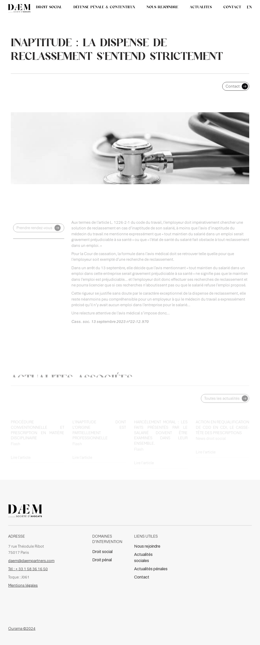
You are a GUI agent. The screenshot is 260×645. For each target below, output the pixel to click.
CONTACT (232, 7)
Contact (141, 577)
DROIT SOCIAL (49, 7)
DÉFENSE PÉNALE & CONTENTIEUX (104, 7)
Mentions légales (23, 585)
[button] (201, 7)
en (249, 7)
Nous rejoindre (147, 546)
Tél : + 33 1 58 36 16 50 (28, 569)
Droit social (102, 551)
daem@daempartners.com (31, 560)
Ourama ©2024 (21, 628)
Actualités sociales (143, 557)
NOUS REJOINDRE (162, 7)
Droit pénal (102, 560)
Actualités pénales (151, 569)
